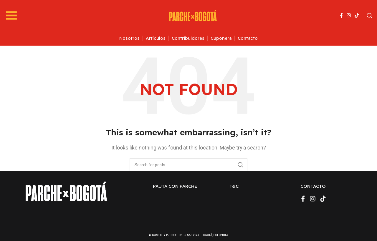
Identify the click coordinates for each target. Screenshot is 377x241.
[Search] (370, 15)
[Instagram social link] (349, 15)
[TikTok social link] (357, 15)
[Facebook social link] (341, 15)
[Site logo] (193, 15)
